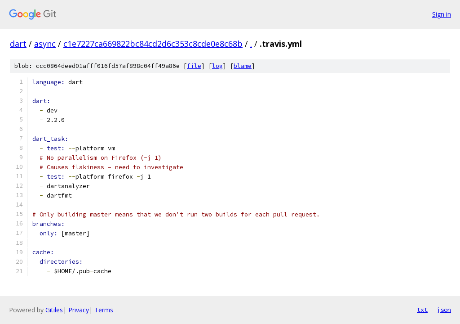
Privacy (78, 310)
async (45, 43)
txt (422, 310)
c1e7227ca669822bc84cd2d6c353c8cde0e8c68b (153, 43)
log (217, 66)
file (194, 66)
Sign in (441, 14)
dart (18, 43)
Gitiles (54, 310)
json (444, 310)
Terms (103, 310)
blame (243, 66)
